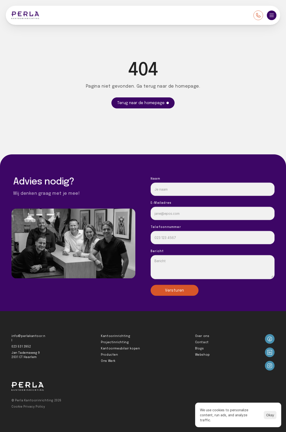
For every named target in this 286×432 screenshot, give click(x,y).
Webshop (202, 354)
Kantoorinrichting (115, 336)
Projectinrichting (115, 342)
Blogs (199, 348)
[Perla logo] (25, 15)
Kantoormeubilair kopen (120, 348)
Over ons (202, 336)
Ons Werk (108, 361)
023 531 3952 (21, 346)
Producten (109, 354)
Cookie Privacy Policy (28, 406)
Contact (202, 342)
